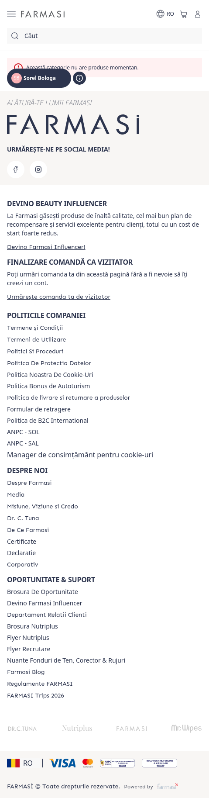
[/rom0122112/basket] (183, 14)
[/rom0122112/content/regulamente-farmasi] (40, 684)
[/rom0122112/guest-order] (58, 297)
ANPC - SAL (23, 443)
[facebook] (15, 169)
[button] (23, 763)
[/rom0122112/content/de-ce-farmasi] (28, 530)
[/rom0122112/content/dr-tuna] (23, 518)
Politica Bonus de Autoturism (48, 386)
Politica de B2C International (48, 420)
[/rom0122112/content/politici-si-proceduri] (35, 351)
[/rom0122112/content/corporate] (22, 564)
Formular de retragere (39, 409)
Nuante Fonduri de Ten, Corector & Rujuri (66, 660)
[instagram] (38, 169)
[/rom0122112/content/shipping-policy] (68, 397)
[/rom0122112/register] (46, 247)
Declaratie (21, 552)
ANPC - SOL (23, 431)
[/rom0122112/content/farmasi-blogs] (26, 672)
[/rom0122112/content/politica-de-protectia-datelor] (49, 363)
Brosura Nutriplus (32, 626)
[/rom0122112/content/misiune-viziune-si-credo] (42, 506)
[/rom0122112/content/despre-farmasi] (29, 483)
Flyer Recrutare (28, 649)
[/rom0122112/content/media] (15, 494)
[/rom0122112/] (43, 13)
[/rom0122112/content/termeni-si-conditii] (35, 328)
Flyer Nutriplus (28, 637)
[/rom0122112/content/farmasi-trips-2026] (35, 695)
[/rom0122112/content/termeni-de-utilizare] (36, 339)
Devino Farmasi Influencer (44, 603)
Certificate (21, 541)
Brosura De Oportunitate (42, 591)
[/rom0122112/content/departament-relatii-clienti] (47, 614)
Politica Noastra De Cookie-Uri (50, 374)
